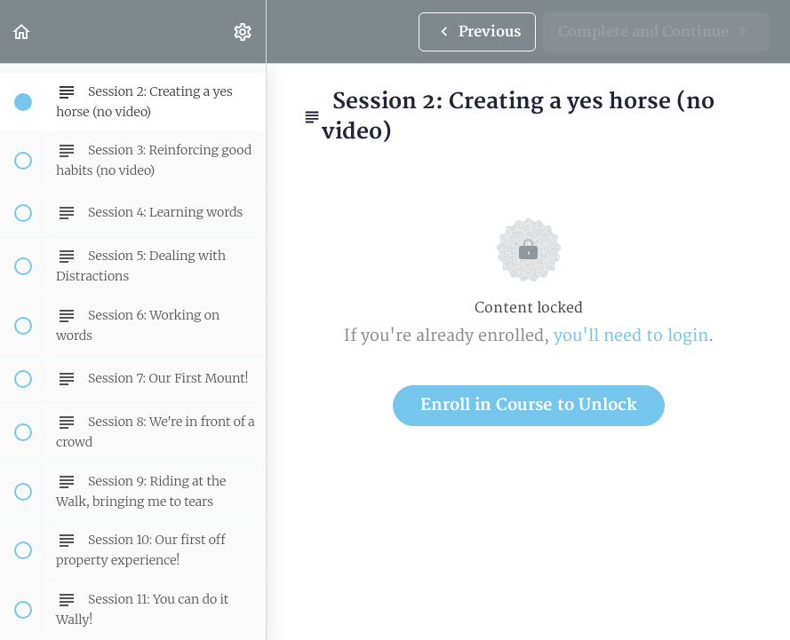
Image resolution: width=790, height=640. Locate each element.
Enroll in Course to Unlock (528, 405)
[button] (22, 31)
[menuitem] (243, 31)
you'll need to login (631, 336)
